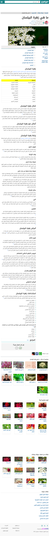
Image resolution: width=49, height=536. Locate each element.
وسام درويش (31, 23)
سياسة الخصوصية (16, 528)
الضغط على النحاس (44, 508)
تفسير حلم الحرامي (44, 519)
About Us (17, 531)
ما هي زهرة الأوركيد (45, 57)
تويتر (33, 353)
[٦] (3, 151)
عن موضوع (17, 525)
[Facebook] (47, 526)
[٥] (31, 131)
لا (16, 348)
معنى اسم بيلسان (45, 53)
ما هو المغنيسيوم (44, 511)
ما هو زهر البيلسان (45, 50)
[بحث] (38, 2)
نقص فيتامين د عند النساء (42, 503)
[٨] (3, 297)
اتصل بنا (6, 525)
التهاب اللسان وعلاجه (43, 516)
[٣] (32, 112)
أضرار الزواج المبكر (44, 497)
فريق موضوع (5, 531)
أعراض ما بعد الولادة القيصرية (41, 500)
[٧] (6, 232)
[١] (10, 75)
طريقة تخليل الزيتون (43, 494)
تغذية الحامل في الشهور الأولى (41, 505)
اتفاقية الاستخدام (4, 528)
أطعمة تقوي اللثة (44, 513)
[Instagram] (42, 526)
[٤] (22, 114)
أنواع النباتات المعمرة (25, 138)
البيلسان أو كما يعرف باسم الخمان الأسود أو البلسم (24, 72)
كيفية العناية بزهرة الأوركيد (44, 61)
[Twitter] (45, 526)
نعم (20, 348)
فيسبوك (36, 353)
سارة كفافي (33, 21)
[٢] (20, 77)
